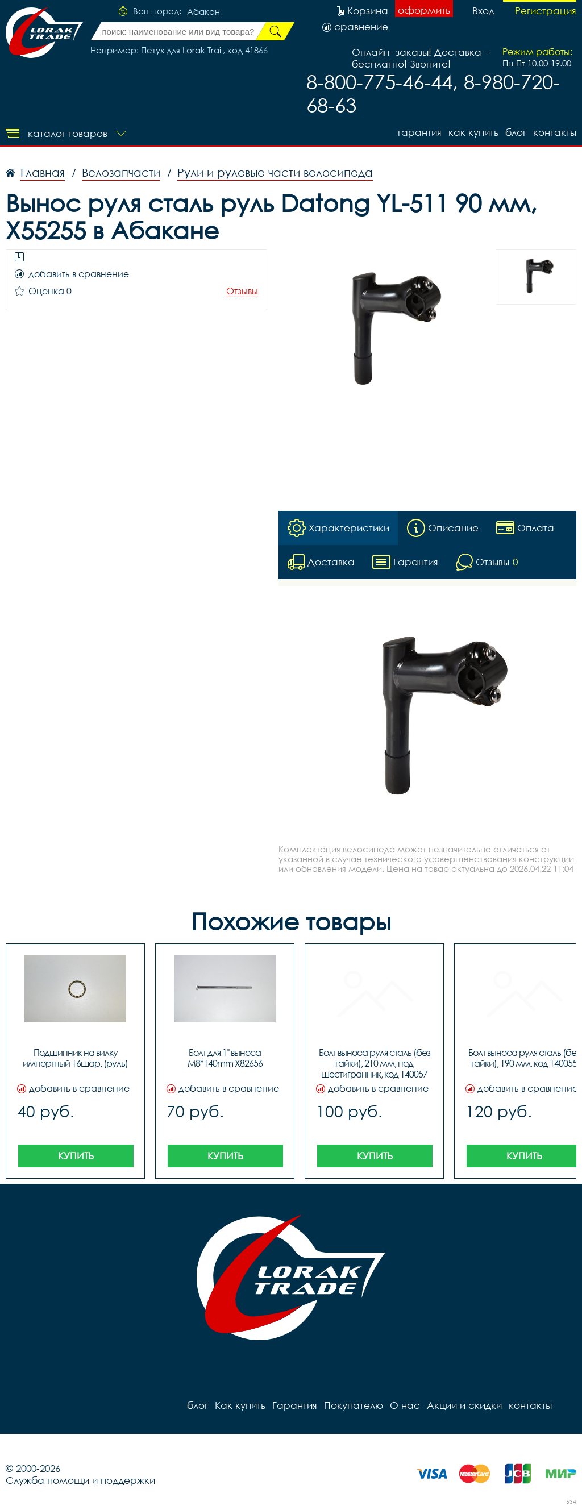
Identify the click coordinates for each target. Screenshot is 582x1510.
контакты (554, 132)
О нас (405, 1405)
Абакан (203, 11)
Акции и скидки (464, 1405)
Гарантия (420, 132)
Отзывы (242, 291)
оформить (424, 10)
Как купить (473, 132)
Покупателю (353, 1405)
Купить (76, 1156)
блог (515, 132)
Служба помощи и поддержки (80, 1480)
